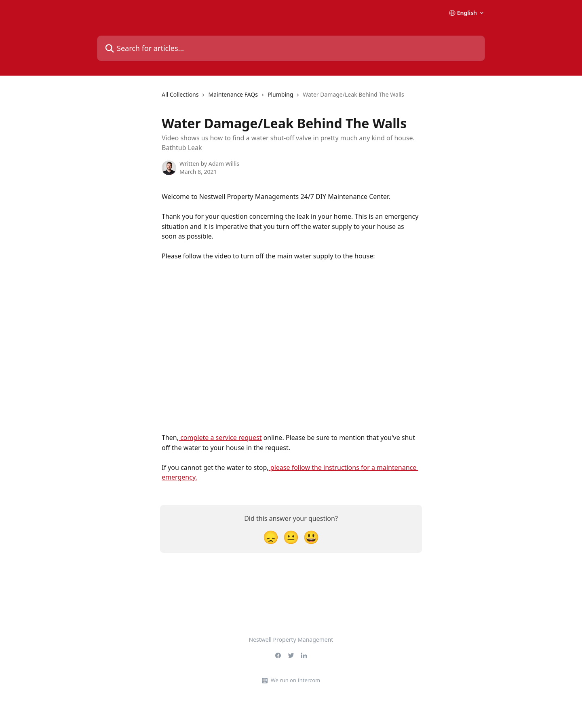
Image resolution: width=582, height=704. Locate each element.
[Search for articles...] (291, 48)
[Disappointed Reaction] (271, 537)
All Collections (180, 94)
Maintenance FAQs (232, 94)
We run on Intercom (295, 680)
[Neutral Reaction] (291, 537)
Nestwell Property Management (291, 639)
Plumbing (280, 94)
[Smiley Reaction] (311, 537)
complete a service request (220, 437)
